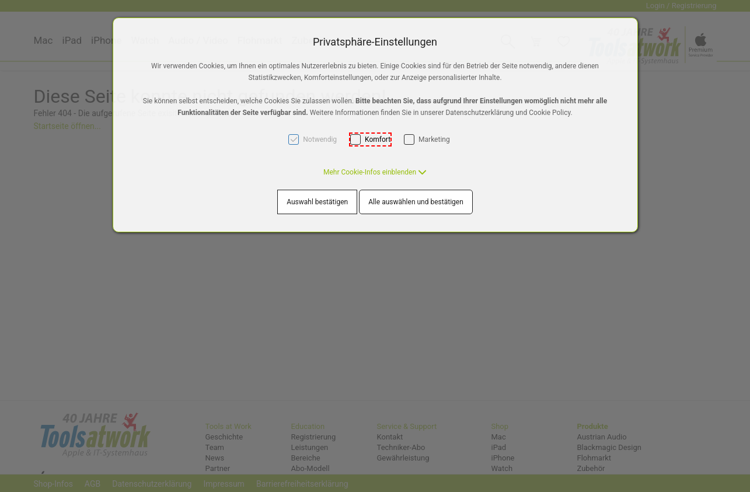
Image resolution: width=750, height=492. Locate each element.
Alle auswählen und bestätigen (415, 202)
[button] (375, 172)
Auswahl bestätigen (317, 202)
